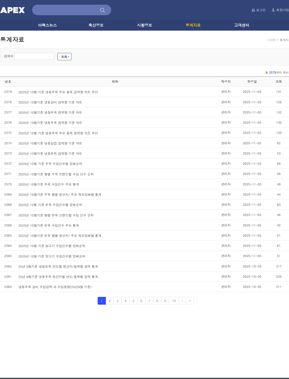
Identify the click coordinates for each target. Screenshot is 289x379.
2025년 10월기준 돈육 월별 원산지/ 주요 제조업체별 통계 (59, 235)
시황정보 (144, 25)
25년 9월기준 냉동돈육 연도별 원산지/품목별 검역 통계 (58, 266)
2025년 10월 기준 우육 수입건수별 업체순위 (50, 163)
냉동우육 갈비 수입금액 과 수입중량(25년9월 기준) (55, 286)
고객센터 (241, 25)
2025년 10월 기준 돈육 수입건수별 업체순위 (50, 204)
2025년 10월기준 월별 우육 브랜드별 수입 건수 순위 (56, 174)
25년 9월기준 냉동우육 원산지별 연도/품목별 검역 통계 (58, 276)
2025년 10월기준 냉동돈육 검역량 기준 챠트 (50, 153)
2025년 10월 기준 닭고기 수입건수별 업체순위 (51, 245)
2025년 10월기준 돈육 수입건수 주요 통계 (48, 225)
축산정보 (95, 25)
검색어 (8, 56)
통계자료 (193, 25)
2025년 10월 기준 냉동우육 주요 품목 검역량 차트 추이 (58, 91)
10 (174, 300)
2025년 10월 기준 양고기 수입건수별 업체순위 (51, 256)
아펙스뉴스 (47, 25)
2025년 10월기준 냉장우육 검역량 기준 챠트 (50, 112)
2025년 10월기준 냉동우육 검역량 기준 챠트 (50, 122)
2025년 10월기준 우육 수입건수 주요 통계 (48, 184)
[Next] (182, 301)
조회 (64, 56)
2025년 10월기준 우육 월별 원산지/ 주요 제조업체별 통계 (59, 194)
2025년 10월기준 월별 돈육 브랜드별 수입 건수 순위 (56, 215)
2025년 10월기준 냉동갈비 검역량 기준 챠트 (50, 102)
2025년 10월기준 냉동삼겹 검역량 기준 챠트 (50, 143)
